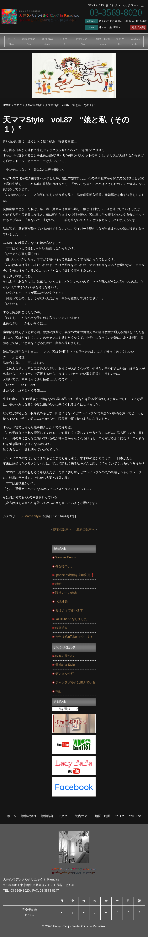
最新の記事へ (85, 529)
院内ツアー (83, 41)
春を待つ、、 (64, 566)
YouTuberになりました (71, 619)
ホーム (12, 41)
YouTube (135, 41)
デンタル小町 (64, 673)
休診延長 (61, 601)
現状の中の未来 (66, 592)
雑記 (58, 691)
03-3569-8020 (20, 890)
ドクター (64, 41)
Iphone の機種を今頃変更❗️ (74, 575)
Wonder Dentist (66, 557)
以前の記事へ (62, 529)
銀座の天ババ (64, 656)
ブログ (120, 41)
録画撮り (61, 627)
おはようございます (69, 610)
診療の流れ (29, 41)
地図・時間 (103, 41)
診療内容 (47, 41)
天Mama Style (31, 516)
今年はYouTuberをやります (74, 636)
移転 (58, 583)
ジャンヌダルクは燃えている (75, 682)
